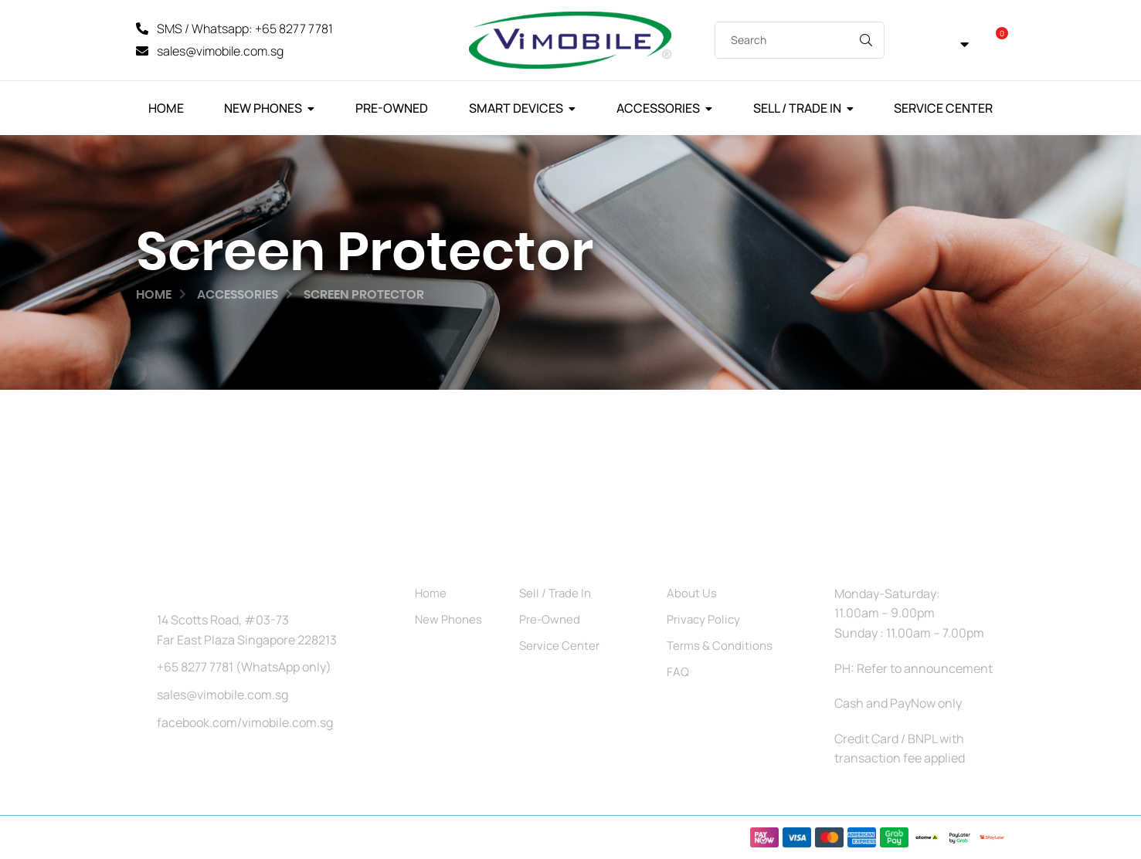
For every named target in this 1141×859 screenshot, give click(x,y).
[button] (952, 40)
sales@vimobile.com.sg (222, 694)
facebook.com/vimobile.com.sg (245, 722)
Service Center (943, 108)
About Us (692, 593)
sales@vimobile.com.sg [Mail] (220, 50)
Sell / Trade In (797, 108)
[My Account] (910, 40)
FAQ (678, 672)
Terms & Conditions (720, 645)
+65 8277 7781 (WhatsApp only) (244, 666)
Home (166, 108)
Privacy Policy (703, 619)
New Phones (263, 108)
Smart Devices (516, 108)
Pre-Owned (391, 108)
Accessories (658, 108)
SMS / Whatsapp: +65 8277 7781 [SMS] (245, 28)
